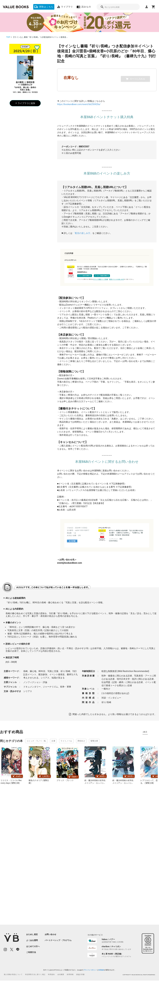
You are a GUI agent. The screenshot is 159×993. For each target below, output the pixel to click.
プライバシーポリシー (90, 970)
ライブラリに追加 (25, 103)
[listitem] (33, 934)
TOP (8, 37)
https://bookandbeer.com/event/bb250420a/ (78, 104)
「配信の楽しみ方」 (82, 233)
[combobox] (118, 7)
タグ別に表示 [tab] (149, 732)
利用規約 (101, 970)
